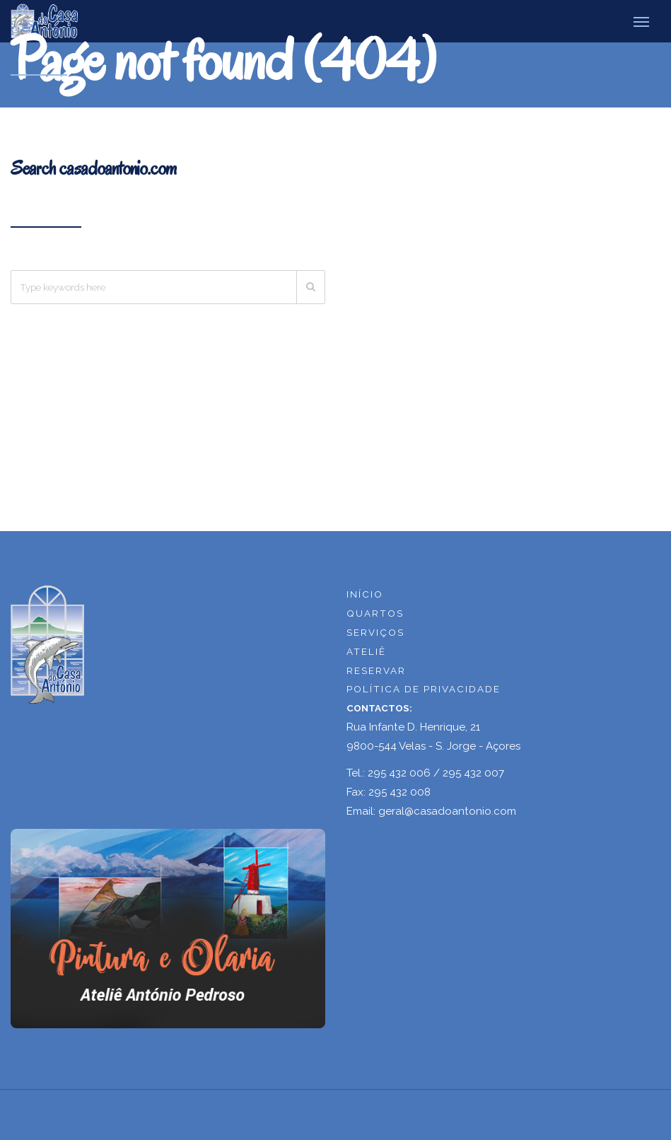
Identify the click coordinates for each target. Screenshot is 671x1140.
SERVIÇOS (375, 632)
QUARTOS (375, 613)
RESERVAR (376, 670)
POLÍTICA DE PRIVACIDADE (423, 688)
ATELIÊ (366, 651)
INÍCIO (364, 594)
